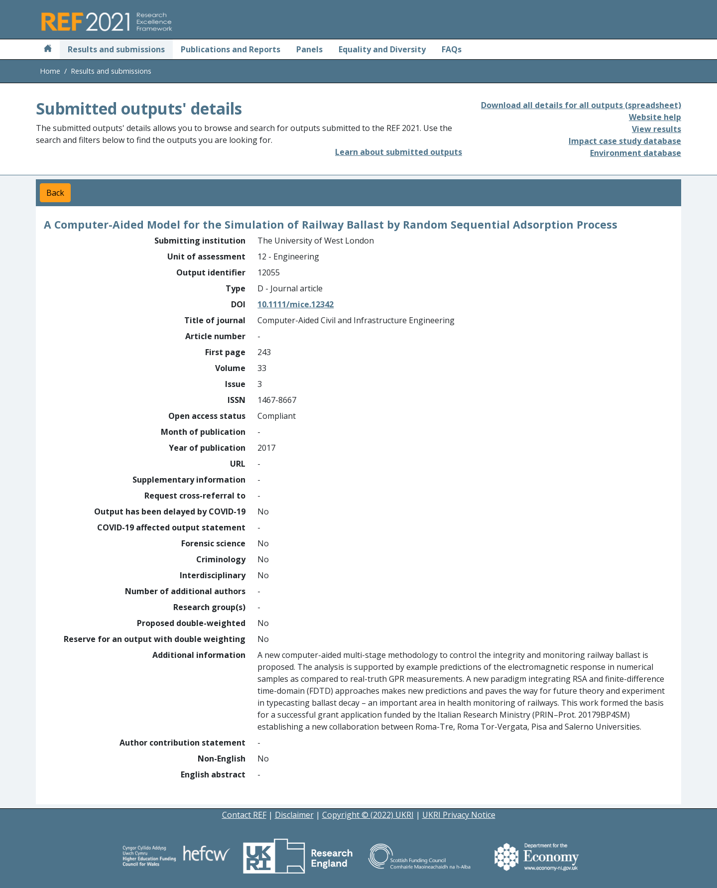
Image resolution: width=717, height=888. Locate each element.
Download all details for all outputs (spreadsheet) (581, 105)
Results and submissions (116, 49)
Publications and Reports (230, 49)
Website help (655, 117)
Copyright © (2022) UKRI (368, 814)
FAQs (452, 49)
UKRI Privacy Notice (458, 814)
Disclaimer (294, 814)
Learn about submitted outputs (398, 151)
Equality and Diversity (382, 49)
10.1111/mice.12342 (295, 304)
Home (50, 71)
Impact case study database (625, 140)
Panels (309, 49)
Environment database (635, 152)
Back (55, 192)
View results (656, 129)
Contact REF (244, 814)
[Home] (48, 49)
